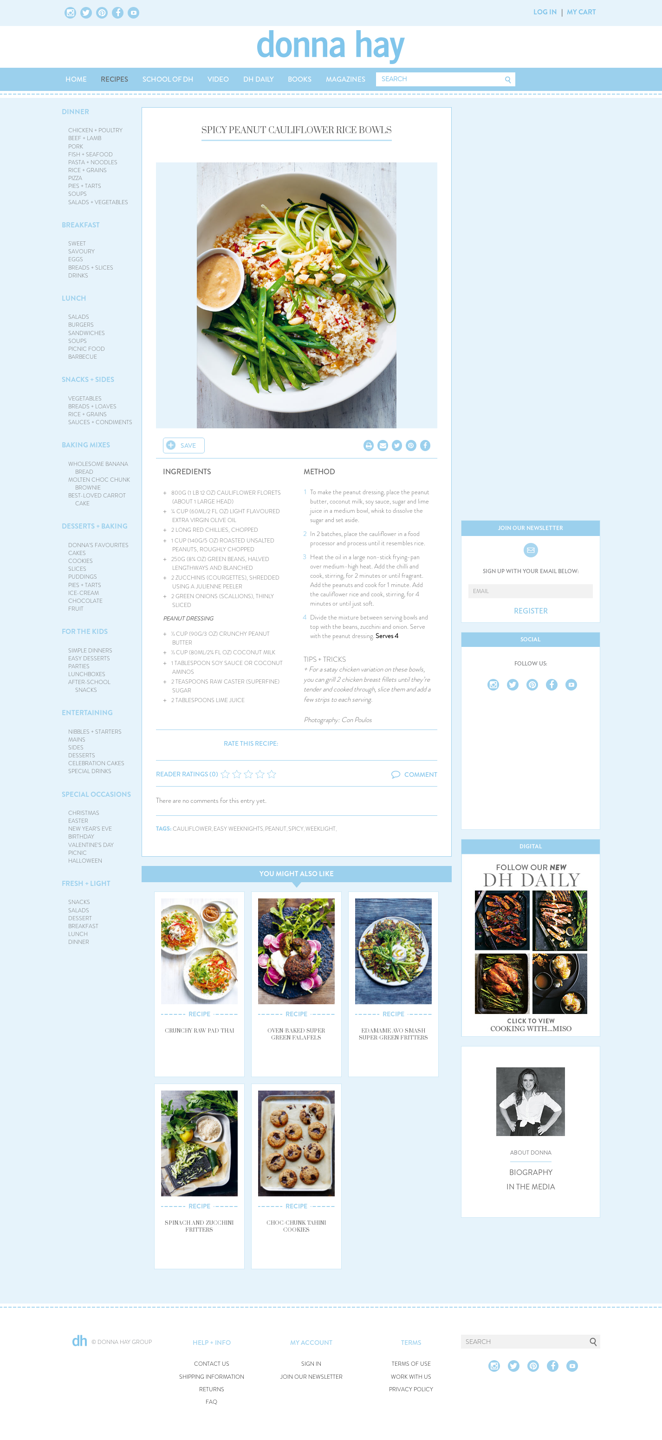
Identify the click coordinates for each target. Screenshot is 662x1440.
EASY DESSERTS (89, 658)
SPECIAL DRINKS (89, 771)
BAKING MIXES (86, 445)
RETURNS (211, 1390)
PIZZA (75, 178)
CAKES (77, 553)
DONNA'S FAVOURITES (98, 545)
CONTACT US (211, 1364)
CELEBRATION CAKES (96, 763)
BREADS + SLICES (90, 268)
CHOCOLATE (85, 601)
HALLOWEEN (85, 861)
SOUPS (77, 194)
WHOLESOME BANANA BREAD (98, 468)
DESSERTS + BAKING (95, 526)
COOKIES (80, 561)
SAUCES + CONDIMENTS (100, 422)
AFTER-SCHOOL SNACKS (89, 686)
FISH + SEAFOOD (90, 154)
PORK (75, 146)
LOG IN (545, 12)
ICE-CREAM (83, 593)
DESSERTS (81, 755)
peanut (275, 829)
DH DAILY (258, 79)
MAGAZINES (345, 79)
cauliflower (192, 829)
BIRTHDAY (81, 837)
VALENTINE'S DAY (91, 845)
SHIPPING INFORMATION (211, 1377)
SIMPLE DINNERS (90, 650)
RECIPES (114, 79)
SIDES (76, 747)
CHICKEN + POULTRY (95, 130)
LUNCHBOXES (86, 674)
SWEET (77, 243)
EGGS (75, 259)
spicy (296, 829)
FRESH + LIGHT (86, 883)
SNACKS (79, 902)
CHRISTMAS (83, 813)
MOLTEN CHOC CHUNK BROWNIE (99, 484)
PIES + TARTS (84, 186)
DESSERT (80, 918)
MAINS (76, 740)
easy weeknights (238, 829)
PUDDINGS (82, 577)
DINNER (75, 112)
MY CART (581, 12)
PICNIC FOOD (86, 349)
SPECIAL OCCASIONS (96, 794)
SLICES (77, 569)
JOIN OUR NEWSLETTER (311, 1377)
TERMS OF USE (411, 1364)
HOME (76, 79)
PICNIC (77, 853)
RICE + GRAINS (87, 170)
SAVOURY (81, 251)
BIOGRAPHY (530, 1173)
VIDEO (218, 79)
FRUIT (76, 609)
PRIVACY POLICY (411, 1390)
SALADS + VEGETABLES (98, 202)
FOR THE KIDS (85, 631)
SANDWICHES (86, 333)
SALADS (78, 317)
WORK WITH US (411, 1377)
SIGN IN (311, 1364)
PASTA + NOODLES (92, 162)
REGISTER (531, 611)
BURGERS (81, 325)
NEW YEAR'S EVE (90, 829)
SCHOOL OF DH (168, 79)
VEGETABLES (85, 398)
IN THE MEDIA (530, 1187)
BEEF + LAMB (84, 138)
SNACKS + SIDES (88, 380)
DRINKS (78, 275)
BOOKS (300, 79)
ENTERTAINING (87, 713)
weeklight (320, 829)
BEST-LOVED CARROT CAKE (97, 499)
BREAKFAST (81, 225)
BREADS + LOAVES (92, 406)
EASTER (78, 821)
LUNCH (74, 298)
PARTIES (79, 666)
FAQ (211, 1402)
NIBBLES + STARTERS (95, 732)
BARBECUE (82, 357)
